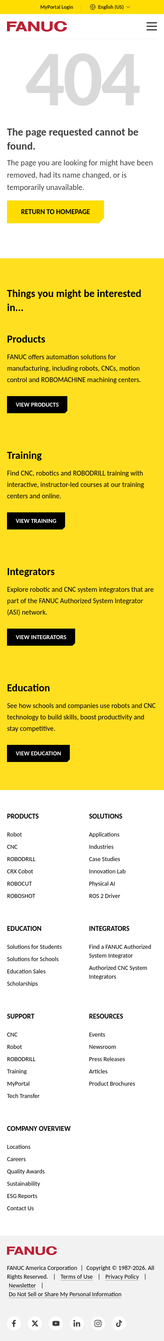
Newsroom (102, 1047)
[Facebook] (14, 1323)
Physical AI (102, 883)
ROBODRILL (21, 859)
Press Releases (107, 1059)
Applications (104, 834)
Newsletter (22, 1285)
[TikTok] (119, 1323)
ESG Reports (22, 1196)
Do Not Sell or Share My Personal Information (65, 1294)
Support (21, 1016)
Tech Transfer (23, 1096)
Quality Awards (26, 1171)
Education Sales (26, 971)
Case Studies (104, 859)
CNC (12, 847)
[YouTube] (56, 1323)
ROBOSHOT (21, 896)
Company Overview (38, 1128)
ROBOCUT (19, 883)
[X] (35, 1323)
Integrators (109, 928)
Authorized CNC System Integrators (118, 972)
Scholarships (22, 983)
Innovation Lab (107, 871)
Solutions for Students (34, 947)
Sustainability (23, 1183)
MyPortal (18, 1083)
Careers (16, 1159)
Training (17, 1071)
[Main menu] (151, 26)
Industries (101, 847)
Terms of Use (77, 1276)
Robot (14, 834)
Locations (19, 1147)
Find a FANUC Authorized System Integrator (120, 951)
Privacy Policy (122, 1276)
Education (24, 928)
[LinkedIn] (77, 1323)
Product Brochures (112, 1083)
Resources (106, 1016)
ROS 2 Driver (104, 896)
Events (97, 1034)
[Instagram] (98, 1323)
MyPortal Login (56, 7)
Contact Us (20, 1208)
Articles (98, 1071)
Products (23, 816)
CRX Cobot (20, 871)
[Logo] (37, 26)
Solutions (105, 816)
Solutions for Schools (33, 959)
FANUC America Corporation (42, 1268)
